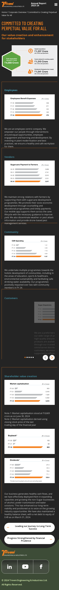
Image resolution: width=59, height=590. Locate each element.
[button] (26, 357)
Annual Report (38, 4)
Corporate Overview (17, 12)
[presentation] (45, 357)
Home (4, 12)
